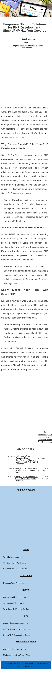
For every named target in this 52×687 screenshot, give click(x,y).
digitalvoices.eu (28, 39)
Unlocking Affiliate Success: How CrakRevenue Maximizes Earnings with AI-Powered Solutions (27, 460)
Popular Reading (28, 663)
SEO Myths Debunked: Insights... (17, 629)
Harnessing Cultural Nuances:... (16, 623)
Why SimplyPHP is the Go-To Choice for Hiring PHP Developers (26, 478)
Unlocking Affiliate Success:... (15, 597)
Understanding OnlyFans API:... (16, 655)
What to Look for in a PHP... (15, 603)
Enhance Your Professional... (15, 583)
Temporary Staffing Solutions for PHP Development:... (27, 46)
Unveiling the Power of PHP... (15, 649)
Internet (27, 42)
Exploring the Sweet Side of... (15, 569)
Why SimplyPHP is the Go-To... (16, 609)
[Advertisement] (24, 75)
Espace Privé (28, 666)
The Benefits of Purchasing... (15, 563)
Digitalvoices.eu (15, 663)
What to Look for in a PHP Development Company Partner (26, 470)
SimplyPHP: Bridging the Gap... (16, 635)
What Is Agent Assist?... (13, 557)
